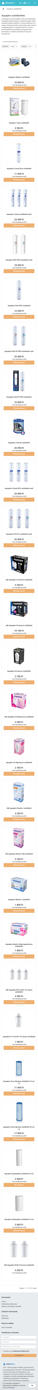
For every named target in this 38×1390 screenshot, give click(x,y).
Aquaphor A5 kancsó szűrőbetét (19, 671)
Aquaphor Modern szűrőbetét (19, 77)
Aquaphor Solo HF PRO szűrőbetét (19, 397)
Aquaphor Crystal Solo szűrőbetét (19, 169)
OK (32, 1385)
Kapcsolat (5, 1316)
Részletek (11, 1387)
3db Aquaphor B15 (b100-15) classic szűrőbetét (19, 991)
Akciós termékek (7, 1327)
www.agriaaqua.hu (9, 1370)
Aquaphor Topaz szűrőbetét (19, 123)
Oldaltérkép (5, 1318)
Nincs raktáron (19, 1185)
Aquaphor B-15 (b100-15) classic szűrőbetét (19, 1037)
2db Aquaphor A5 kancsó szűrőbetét (19, 580)
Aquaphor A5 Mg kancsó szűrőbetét (19, 762)
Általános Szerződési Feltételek (11, 1306)
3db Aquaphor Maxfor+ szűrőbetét (18, 808)
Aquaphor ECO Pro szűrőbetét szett (19, 534)
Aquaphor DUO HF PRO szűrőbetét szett (18, 351)
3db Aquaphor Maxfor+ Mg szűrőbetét (19, 854)
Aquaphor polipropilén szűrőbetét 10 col (19, 1219)
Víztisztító (18, 1370)
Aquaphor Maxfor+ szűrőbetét (19, 900)
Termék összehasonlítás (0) (10, 41)
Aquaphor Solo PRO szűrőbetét (19, 306)
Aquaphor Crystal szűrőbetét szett (19, 214)
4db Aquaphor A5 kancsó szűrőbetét (19, 625)
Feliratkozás (19, 1355)
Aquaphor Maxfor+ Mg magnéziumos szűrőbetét (19, 945)
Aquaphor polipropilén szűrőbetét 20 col (19, 1174)
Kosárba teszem (19, 88)
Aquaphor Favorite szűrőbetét (19, 443)
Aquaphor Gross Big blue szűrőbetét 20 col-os (19, 1128)
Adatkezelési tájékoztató (9, 1304)
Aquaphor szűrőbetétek (14, 9)
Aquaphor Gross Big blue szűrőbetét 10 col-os (19, 1082)
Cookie (4, 1301)
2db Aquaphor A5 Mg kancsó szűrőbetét (19, 717)
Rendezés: (5, 46)
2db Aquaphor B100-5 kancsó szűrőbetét (19, 1265)
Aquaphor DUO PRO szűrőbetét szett (19, 260)
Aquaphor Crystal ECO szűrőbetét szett (19, 488)
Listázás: (24, 46)
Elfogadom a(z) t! (15, 1351)
